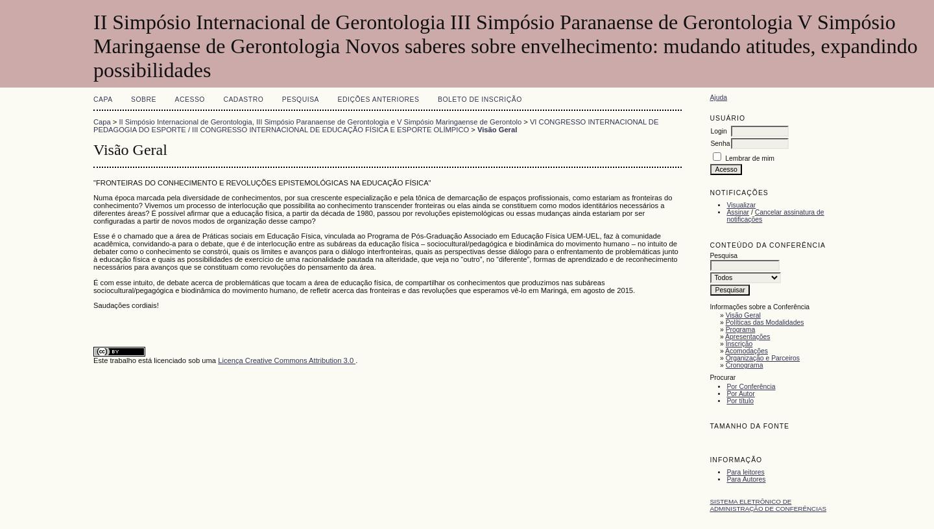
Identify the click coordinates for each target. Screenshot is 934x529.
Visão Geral (743, 315)
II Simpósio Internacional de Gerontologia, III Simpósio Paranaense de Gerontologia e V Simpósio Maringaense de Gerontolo (320, 122)
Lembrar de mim (749, 158)
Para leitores (745, 472)
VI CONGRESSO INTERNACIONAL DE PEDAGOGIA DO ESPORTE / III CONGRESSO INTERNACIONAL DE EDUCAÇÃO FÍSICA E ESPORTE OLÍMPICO (375, 126)
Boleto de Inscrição (480, 99)
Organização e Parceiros (763, 358)
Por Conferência (750, 386)
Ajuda (718, 97)
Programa (741, 329)
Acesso (190, 99)
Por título (740, 401)
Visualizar (741, 205)
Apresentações (747, 336)
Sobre (143, 99)
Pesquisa (300, 99)
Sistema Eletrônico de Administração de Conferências (768, 505)
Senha (720, 143)
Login (718, 131)
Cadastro (243, 99)
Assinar (737, 212)
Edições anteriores (379, 99)
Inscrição (739, 343)
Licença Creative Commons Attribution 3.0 (286, 360)
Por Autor (740, 393)
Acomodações (746, 351)
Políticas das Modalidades (765, 322)
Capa (103, 99)
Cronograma (744, 365)
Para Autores (745, 479)
